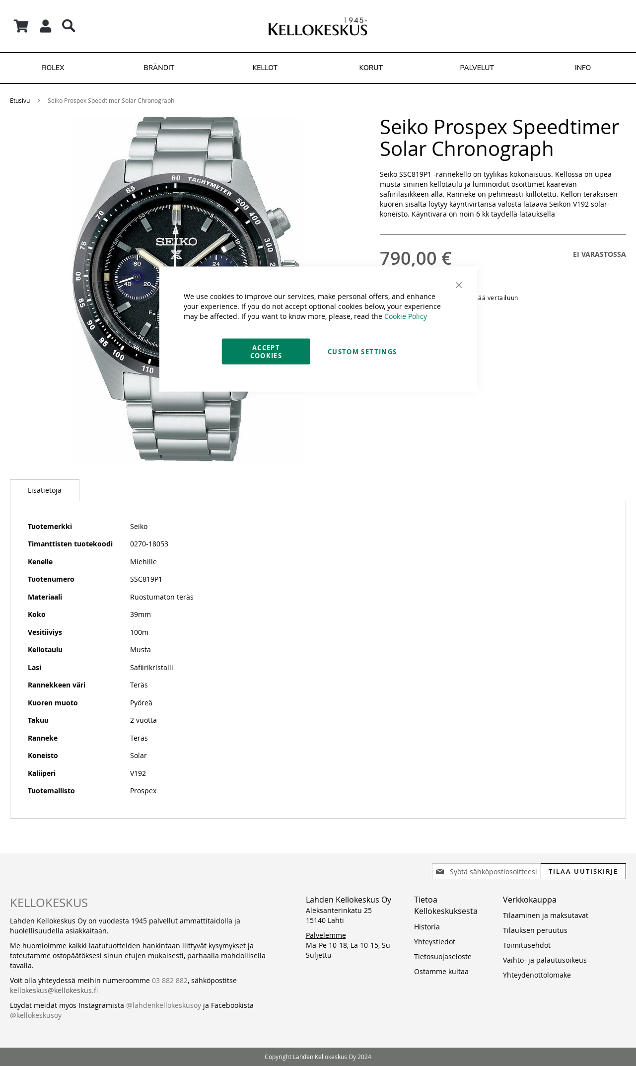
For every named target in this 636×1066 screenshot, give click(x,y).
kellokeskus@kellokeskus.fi (54, 990)
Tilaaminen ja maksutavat (545, 915)
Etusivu (20, 100)
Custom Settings (362, 351)
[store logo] (317, 26)
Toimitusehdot (527, 945)
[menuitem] (53, 68)
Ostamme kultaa (441, 971)
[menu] (318, 68)
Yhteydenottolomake (537, 975)
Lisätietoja (45, 490)
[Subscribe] (583, 871)
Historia (427, 926)
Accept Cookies (266, 351)
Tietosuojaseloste (443, 956)
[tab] (44, 490)
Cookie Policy (405, 316)
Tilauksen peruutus (535, 930)
